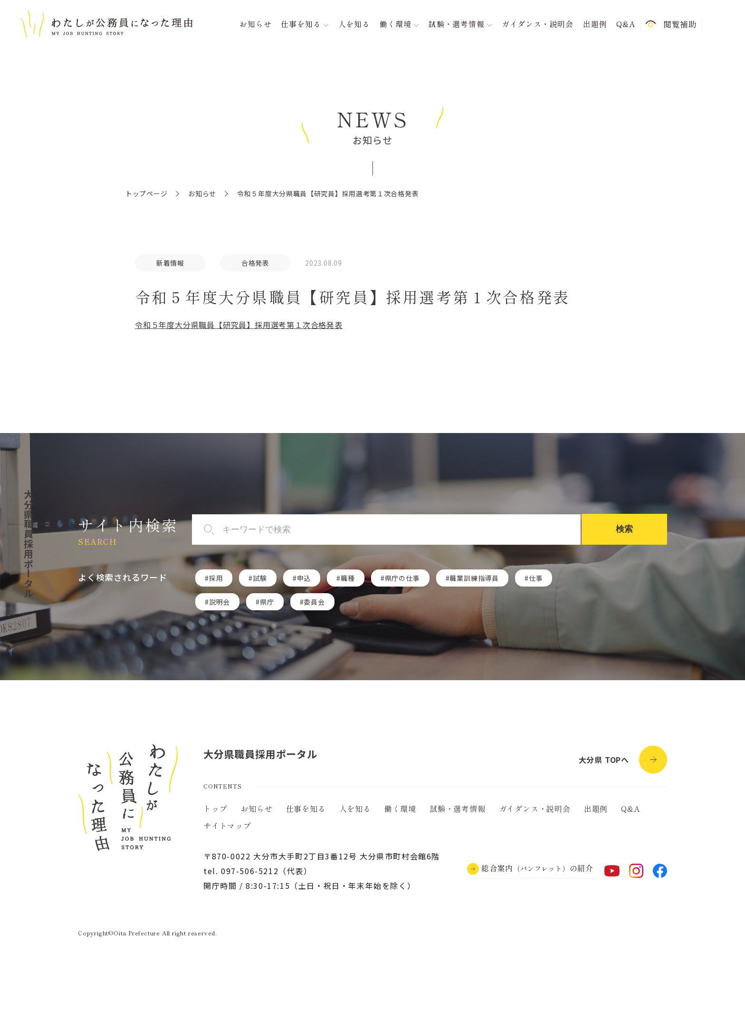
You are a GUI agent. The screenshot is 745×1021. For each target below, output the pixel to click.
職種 (348, 578)
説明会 (219, 602)
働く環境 (400, 808)
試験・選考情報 (458, 808)
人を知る (354, 24)
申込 (304, 578)
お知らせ (255, 24)
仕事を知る (306, 808)
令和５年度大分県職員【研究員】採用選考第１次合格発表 (239, 324)
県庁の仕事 (402, 578)
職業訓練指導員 (474, 578)
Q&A (625, 24)
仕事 (536, 578)
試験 (260, 578)
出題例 (595, 24)
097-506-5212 (249, 871)
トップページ (146, 193)
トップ (215, 808)
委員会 (314, 602)
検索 (624, 529)
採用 (216, 578)
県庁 (267, 602)
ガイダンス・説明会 (537, 24)
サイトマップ (227, 825)
